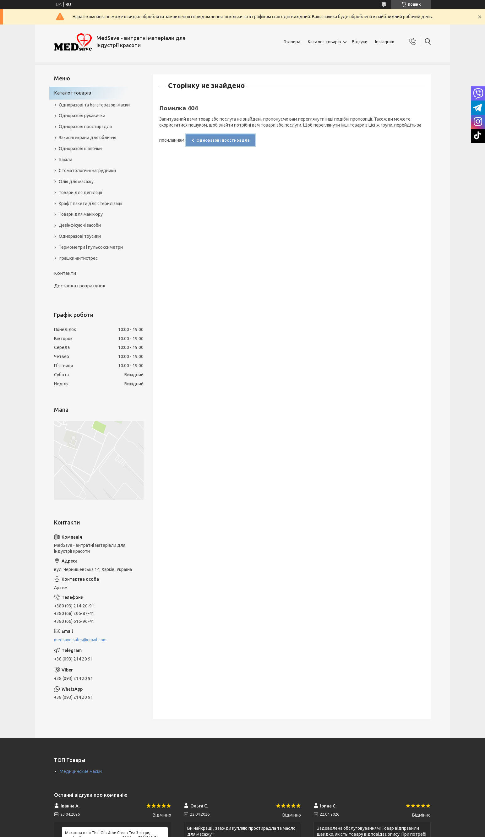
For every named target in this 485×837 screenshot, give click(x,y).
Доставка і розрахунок (80, 285)
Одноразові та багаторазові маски (94, 104)
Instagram (384, 41)
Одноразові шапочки (80, 148)
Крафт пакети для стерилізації (91, 203)
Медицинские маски (81, 771)
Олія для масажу (76, 181)
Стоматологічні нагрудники (87, 170)
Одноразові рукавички (82, 115)
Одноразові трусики (80, 236)
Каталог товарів (324, 41)
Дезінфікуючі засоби (80, 225)
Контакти (65, 273)
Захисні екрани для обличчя (87, 137)
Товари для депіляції (80, 192)
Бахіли (65, 159)
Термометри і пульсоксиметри (91, 247)
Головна (292, 41)
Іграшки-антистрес (78, 258)
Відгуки (360, 41)
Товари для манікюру (81, 214)
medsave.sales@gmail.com (80, 639)
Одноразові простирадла (223, 140)
